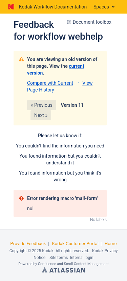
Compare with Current (50, 83)
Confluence (47, 264)
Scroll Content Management (86, 264)
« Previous (41, 105)
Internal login (81, 257)
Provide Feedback (28, 243)
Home (111, 243)
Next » (40, 115)
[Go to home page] (46, 7)
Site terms (58, 257)
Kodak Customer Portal (75, 243)
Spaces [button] (101, 6)
